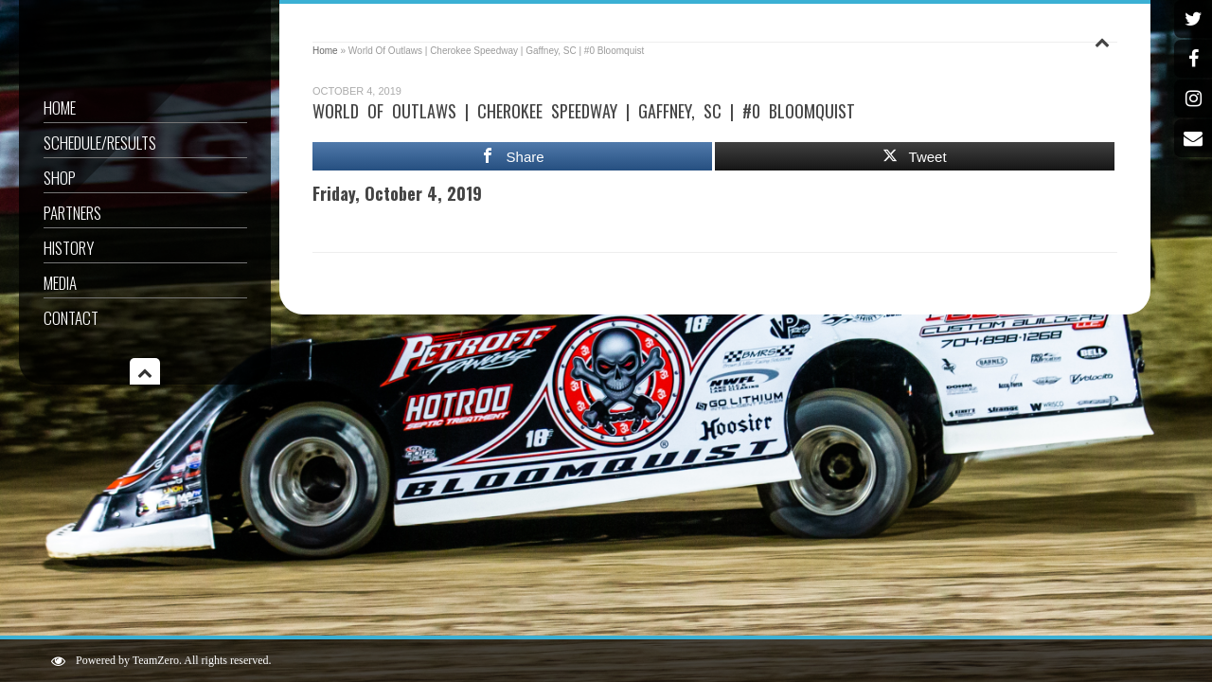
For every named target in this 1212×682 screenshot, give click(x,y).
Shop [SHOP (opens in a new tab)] (60, 177)
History (69, 248)
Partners (72, 212)
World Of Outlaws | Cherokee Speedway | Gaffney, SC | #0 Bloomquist (583, 111)
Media (60, 283)
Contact (71, 318)
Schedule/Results (100, 142)
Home (60, 107)
